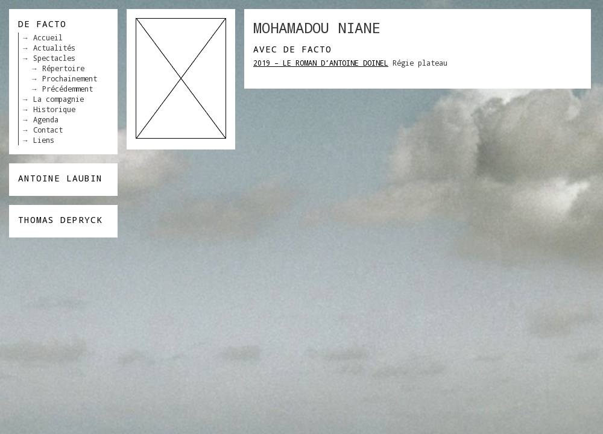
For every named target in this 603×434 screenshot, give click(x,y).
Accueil (48, 37)
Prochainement (69, 78)
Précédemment (67, 88)
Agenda (45, 119)
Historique (54, 109)
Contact (48, 129)
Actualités (54, 47)
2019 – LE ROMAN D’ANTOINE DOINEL (320, 63)
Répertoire (63, 68)
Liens (43, 140)
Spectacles (54, 58)
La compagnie (58, 99)
